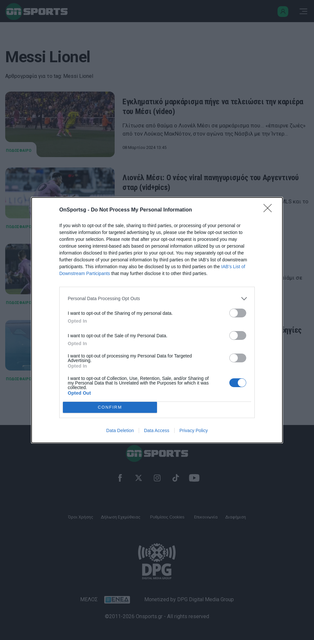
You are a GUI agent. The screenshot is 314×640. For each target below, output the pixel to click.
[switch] (237, 313)
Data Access (156, 430)
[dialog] (157, 320)
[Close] (270, 210)
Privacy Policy (193, 430)
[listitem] (157, 298)
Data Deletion (120, 430)
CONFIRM (110, 407)
